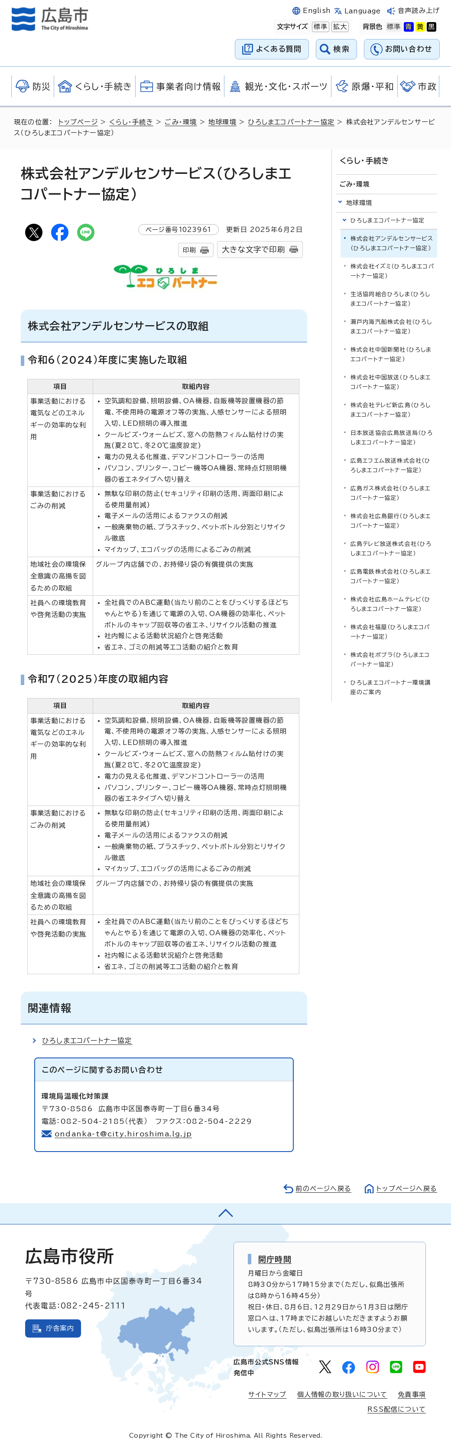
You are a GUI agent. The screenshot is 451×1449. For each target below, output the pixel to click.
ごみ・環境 (181, 122)
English (317, 10)
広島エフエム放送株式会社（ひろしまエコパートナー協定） (390, 465)
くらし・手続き (131, 122)
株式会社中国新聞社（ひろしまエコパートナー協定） (391, 354)
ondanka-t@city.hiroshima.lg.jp (123, 1133)
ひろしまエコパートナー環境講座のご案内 (390, 687)
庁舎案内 (60, 1328)
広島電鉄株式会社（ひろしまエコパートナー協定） (390, 576)
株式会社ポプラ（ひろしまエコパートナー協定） (390, 659)
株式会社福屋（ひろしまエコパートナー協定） (390, 632)
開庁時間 (275, 1259)
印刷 (189, 250)
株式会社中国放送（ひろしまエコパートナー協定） (390, 382)
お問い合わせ (408, 48)
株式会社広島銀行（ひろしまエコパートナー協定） (390, 521)
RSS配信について (396, 1409)
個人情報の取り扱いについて (342, 1394)
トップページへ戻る (406, 1188)
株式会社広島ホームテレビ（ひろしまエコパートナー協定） (390, 604)
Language (362, 11)
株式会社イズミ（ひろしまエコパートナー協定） (392, 271)
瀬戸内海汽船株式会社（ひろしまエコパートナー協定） (391, 326)
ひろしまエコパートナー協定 (291, 122)
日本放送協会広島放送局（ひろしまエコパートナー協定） (391, 437)
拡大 (339, 27)
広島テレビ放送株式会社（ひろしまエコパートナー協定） (391, 548)
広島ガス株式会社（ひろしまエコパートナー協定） (390, 493)
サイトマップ (267, 1394)
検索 (342, 48)
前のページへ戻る (323, 1188)
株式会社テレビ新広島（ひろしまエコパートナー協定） (390, 410)
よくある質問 (279, 48)
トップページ (78, 122)
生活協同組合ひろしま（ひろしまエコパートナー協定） (390, 299)
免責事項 (412, 1394)
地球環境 (222, 122)
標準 (320, 27)
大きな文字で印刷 (253, 249)
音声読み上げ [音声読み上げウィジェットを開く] (419, 10)
